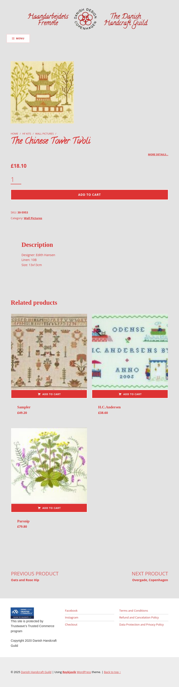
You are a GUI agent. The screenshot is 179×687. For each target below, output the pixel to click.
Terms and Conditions (133, 611)
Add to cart (89, 194)
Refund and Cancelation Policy (139, 617)
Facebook (71, 611)
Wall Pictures (44, 133)
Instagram (71, 617)
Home (14, 133)
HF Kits (26, 133)
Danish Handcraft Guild (36, 672)
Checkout (71, 624)
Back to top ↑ (112, 672)
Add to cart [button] (51, 394)
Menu (20, 38)
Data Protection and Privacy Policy (141, 624)
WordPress (84, 672)
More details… (158, 154)
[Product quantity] (16, 179)
